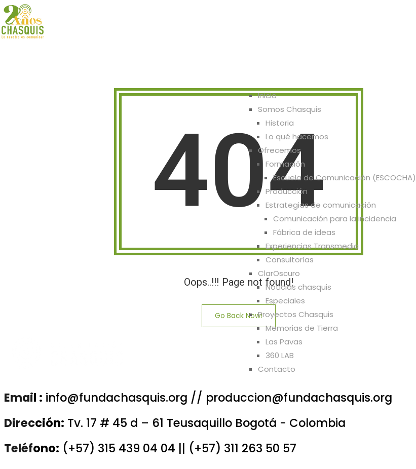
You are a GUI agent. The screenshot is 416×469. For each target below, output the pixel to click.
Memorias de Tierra (302, 328)
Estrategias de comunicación (321, 205)
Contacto (383, 69)
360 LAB (280, 355)
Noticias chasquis (298, 287)
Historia (280, 123)
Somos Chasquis (85, 69)
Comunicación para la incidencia (334, 218)
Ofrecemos (160, 69)
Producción (287, 191)
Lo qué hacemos (297, 136)
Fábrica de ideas (304, 232)
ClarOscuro (225, 69)
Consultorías (290, 259)
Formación (285, 164)
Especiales (285, 300)
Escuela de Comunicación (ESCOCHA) (344, 177)
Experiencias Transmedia (312, 246)
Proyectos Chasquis (306, 69)
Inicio (21, 69)
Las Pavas (284, 341)
